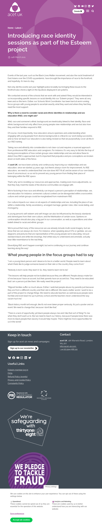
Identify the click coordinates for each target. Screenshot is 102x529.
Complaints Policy (16, 383)
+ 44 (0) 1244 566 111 (68, 349)
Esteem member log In (18, 370)
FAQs (10, 373)
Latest (18, 28)
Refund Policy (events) (17, 376)
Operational (17, 501)
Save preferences (17, 514)
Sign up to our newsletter (22, 348)
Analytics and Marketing (62, 501)
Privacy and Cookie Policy (19, 380)
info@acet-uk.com (68, 346)
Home (10, 28)
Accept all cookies (21, 520)
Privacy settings (51, 487)
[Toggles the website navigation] (87, 11)
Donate (78, 11)
